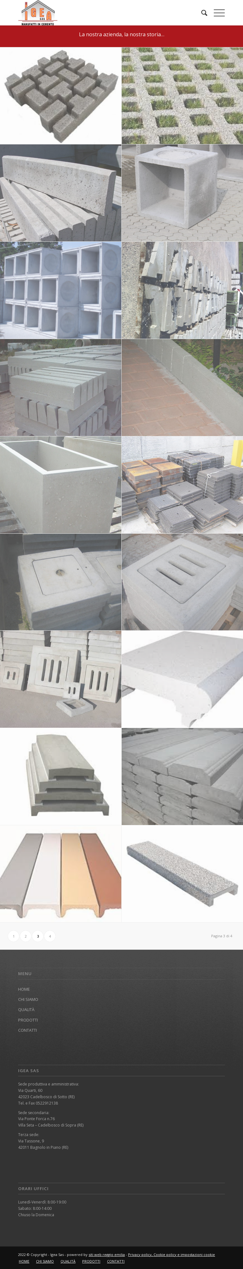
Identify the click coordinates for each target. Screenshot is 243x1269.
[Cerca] (201, 12)
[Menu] (216, 12)
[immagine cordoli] (61, 193)
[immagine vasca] (61, 485)
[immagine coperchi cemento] (61, 679)
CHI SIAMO (28, 999)
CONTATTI (27, 1030)
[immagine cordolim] (61, 387)
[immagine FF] (61, 776)
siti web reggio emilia (107, 1254)
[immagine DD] (61, 874)
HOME (24, 989)
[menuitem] (201, 12)
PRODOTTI (28, 1020)
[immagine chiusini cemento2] (61, 582)
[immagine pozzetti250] (61, 290)
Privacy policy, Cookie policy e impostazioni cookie (171, 1254)
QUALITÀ (26, 1009)
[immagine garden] (61, 96)
